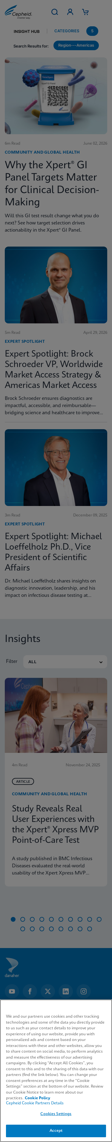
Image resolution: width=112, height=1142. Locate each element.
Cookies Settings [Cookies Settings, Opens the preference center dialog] (55, 1114)
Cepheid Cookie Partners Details (35, 1103)
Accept (56, 1131)
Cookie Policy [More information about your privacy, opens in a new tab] (37, 1098)
